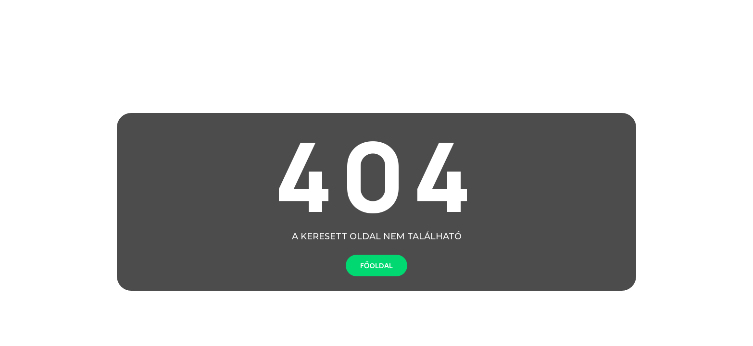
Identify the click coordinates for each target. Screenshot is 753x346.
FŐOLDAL (376, 265)
